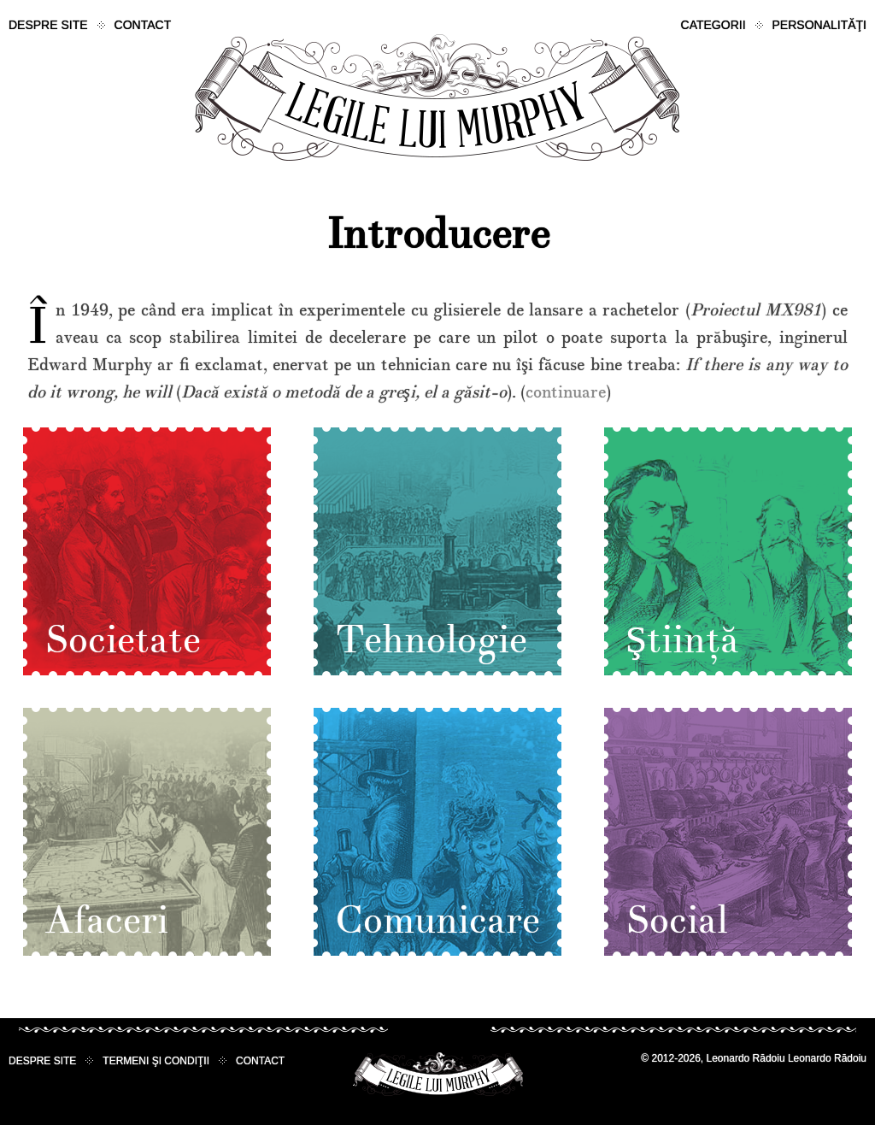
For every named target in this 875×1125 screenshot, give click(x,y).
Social (676, 920)
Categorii (713, 25)
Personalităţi (819, 25)
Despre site (48, 25)
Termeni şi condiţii (156, 1061)
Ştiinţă (682, 640)
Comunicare (437, 920)
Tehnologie (431, 640)
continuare (566, 392)
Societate (122, 640)
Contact (143, 25)
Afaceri (106, 920)
